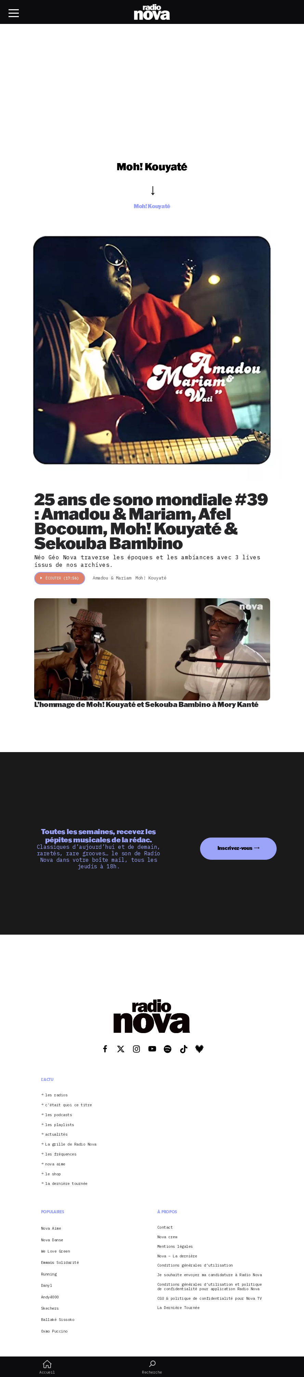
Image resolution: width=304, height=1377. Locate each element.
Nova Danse (52, 1240)
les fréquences (60, 1154)
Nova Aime (51, 1228)
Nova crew (167, 1237)
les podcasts (58, 1115)
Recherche (152, 1367)
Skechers (50, 1308)
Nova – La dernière (177, 1256)
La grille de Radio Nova (70, 1144)
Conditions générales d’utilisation (195, 1265)
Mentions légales (175, 1246)
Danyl (46, 1285)
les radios (56, 1095)
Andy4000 (50, 1297)
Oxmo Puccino (54, 1331)
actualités (56, 1134)
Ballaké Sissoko (58, 1319)
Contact (165, 1227)
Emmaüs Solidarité (60, 1262)
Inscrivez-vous (234, 848)
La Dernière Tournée (178, 1308)
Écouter (59, 578)
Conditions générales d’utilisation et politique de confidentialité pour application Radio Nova (209, 1286)
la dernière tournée (66, 1183)
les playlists (59, 1125)
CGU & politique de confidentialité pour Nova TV (209, 1298)
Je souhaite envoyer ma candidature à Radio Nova (209, 1275)
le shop (53, 1174)
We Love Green (55, 1251)
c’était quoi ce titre (68, 1105)
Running (49, 1274)
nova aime (55, 1164)
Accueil (47, 1367)
